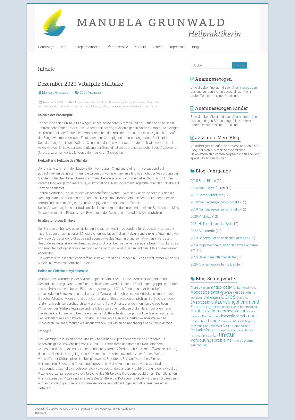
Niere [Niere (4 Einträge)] (227, 325)
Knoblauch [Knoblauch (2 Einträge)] (196, 316)
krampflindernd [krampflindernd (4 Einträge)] (233, 316)
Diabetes (65, 106)
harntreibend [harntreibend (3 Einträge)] (248, 307)
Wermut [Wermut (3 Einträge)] (249, 340)
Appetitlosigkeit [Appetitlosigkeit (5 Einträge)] (205, 292)
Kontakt (140, 47)
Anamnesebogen (244, 87)
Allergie (77, 102)
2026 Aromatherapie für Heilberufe (215, 264)
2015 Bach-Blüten (203, 181)
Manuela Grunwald (55, 93)
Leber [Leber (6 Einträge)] (251, 316)
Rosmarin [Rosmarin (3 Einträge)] (223, 330)
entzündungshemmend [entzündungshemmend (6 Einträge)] (235, 302)
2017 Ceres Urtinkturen (207, 195)
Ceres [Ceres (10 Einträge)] (228, 296)
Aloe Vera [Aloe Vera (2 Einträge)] (205, 288)
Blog (195, 47)
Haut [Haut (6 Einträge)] (196, 311)
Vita (63, 47)
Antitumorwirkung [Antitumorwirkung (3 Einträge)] (244, 287)
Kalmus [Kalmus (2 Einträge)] (251, 311)
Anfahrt (157, 47)
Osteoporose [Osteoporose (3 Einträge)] (241, 326)
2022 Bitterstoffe (203, 231)
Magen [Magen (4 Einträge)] (238, 321)
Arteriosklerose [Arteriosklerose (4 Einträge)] (232, 292)
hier (222, 158)
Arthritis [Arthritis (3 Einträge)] (250, 292)
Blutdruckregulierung (120, 102)
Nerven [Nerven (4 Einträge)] (216, 325)
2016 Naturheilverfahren (208, 188)
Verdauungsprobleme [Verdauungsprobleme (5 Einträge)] (211, 340)
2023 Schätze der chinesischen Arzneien (219, 238)
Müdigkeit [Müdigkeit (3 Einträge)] (203, 326)
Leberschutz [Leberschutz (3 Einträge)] (199, 321)
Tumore (154, 106)
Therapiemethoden (86, 47)
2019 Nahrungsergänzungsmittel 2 (215, 209)
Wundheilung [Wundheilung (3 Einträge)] (199, 345)
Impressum (177, 47)
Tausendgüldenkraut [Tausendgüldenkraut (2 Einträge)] (201, 336)
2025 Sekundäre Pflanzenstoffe (213, 257)
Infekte (103, 106)
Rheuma (144, 106)
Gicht (75, 106)
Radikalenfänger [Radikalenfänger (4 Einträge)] (203, 330)
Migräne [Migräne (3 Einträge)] (250, 321)
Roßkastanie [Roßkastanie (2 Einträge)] (236, 330)
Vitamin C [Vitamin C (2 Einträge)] (238, 341)
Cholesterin (139, 102)
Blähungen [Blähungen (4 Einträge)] (211, 297)
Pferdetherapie (117, 47)
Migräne (134, 106)
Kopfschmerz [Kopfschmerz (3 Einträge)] (211, 316)
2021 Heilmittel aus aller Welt (211, 224)
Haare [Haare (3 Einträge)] (235, 307)
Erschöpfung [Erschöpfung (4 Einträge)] (201, 306)
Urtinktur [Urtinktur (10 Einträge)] (224, 334)
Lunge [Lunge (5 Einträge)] (214, 320)
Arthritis (103, 102)
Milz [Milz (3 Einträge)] (193, 326)
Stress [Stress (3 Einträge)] (248, 330)
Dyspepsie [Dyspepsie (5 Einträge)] (200, 302)
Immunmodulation (89, 106)
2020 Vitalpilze (90, 93)
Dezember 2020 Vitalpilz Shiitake (80, 83)
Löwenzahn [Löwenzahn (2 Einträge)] (226, 321)
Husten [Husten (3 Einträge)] (206, 311)
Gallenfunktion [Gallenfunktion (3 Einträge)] (220, 307)
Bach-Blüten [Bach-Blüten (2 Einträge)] (197, 298)
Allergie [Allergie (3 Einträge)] (195, 287)
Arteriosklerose (90, 102)
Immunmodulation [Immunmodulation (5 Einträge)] (229, 311)
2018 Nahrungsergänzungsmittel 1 (215, 202)
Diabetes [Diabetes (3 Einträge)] (242, 298)
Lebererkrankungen (119, 106)
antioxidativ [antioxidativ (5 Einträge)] (221, 287)
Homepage (46, 47)
